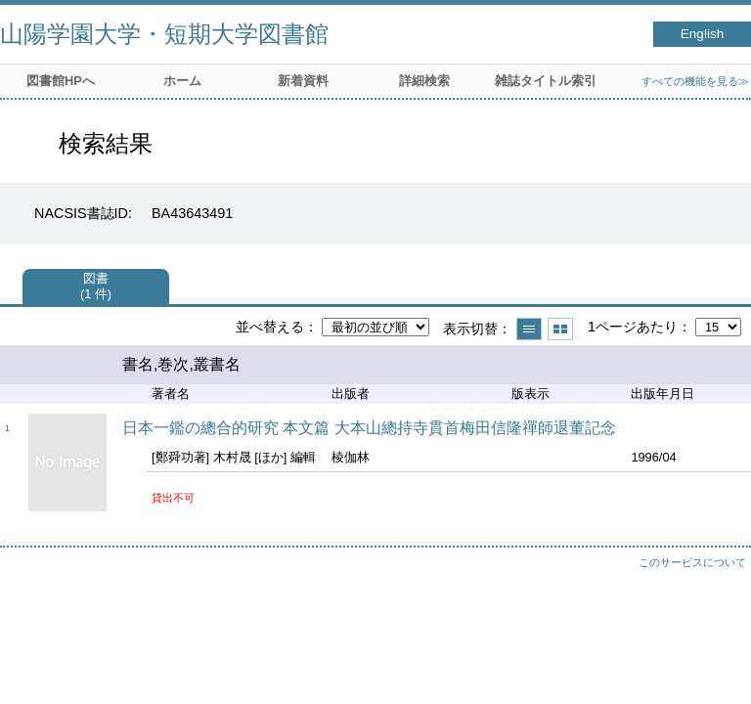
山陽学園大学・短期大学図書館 (164, 34)
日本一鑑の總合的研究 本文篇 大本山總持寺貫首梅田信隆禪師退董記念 (369, 427)
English (703, 33)
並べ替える (270, 326)
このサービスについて (692, 562)
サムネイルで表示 (560, 329)
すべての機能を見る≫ (695, 81)
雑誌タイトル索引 (545, 80)
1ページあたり (633, 326)
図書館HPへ (60, 80)
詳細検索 (424, 80)
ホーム (182, 80)
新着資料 (303, 80)
